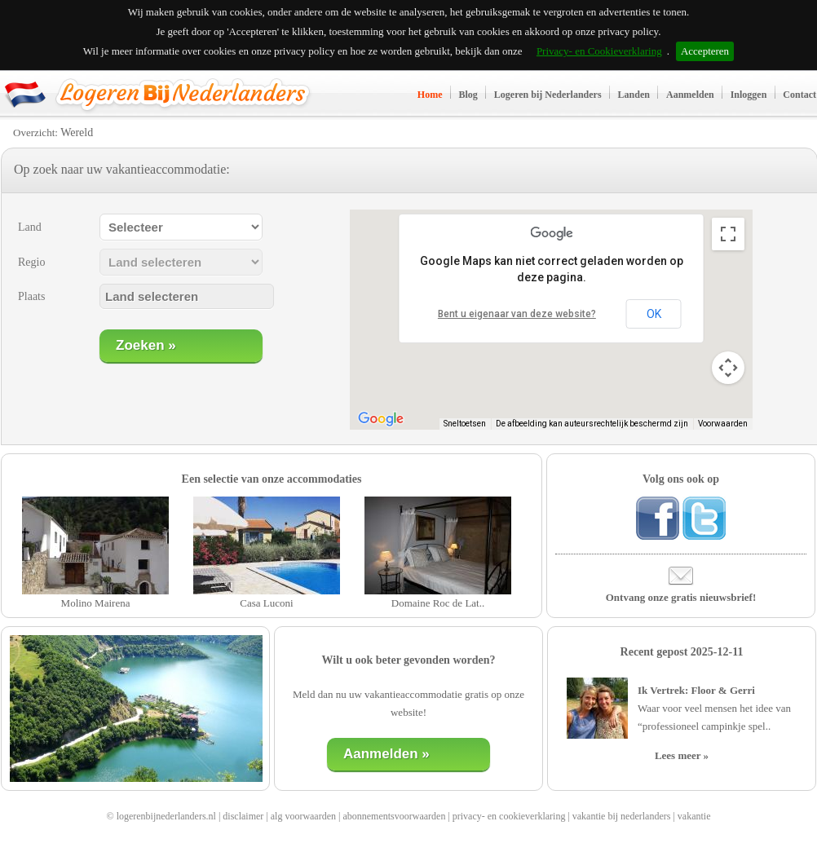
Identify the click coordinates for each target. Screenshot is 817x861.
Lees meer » (682, 755)
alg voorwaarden (303, 816)
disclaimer (243, 816)
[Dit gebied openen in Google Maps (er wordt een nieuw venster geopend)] (381, 419)
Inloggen (749, 94)
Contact (799, 94)
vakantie (694, 816)
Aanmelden (690, 94)
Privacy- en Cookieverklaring (599, 51)
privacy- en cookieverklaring (509, 816)
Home (430, 94)
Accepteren (705, 51)
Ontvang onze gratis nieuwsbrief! (681, 597)
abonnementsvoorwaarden (393, 816)
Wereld (76, 132)
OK (654, 313)
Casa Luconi (266, 603)
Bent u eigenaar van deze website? (517, 314)
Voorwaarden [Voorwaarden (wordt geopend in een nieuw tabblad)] (723, 423)
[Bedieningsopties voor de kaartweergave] (728, 367)
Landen (634, 94)
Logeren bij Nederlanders (548, 94)
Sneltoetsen (465, 423)
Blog (468, 94)
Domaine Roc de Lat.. (437, 603)
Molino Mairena (95, 603)
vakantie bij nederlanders (621, 816)
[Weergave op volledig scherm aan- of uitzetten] (728, 234)
